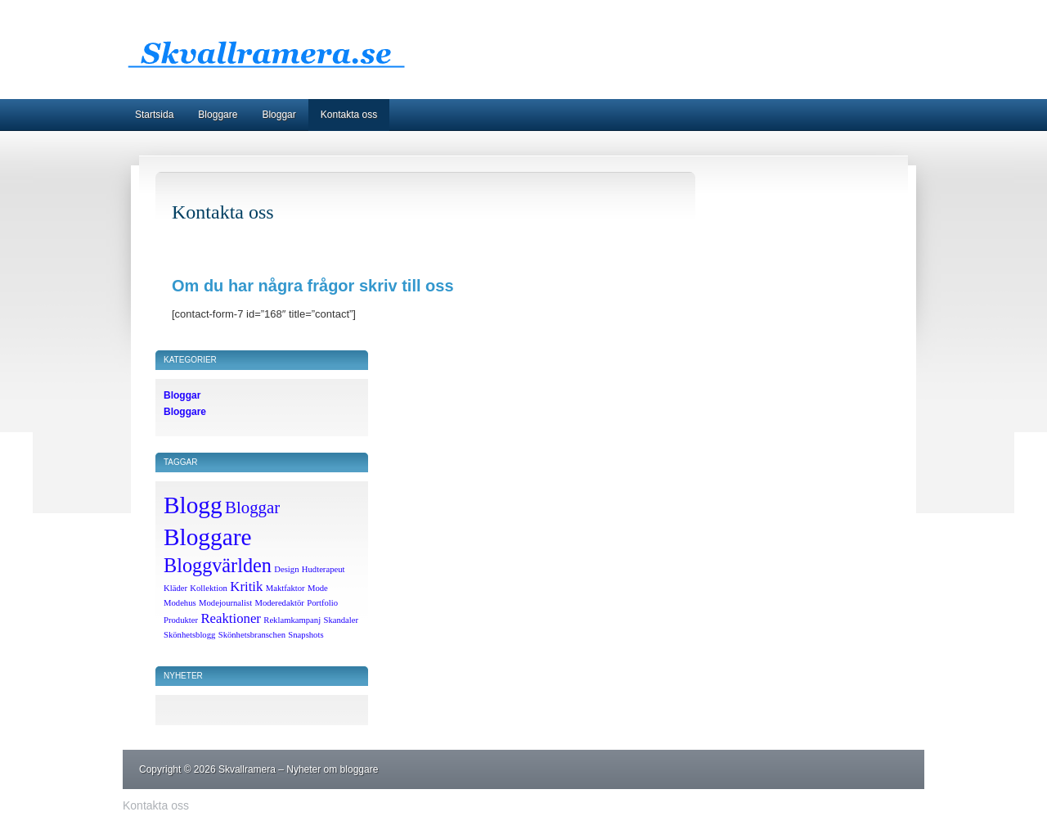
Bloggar (278, 114)
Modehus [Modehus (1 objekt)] (180, 602)
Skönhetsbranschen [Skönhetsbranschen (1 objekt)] (251, 634)
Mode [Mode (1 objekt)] (318, 588)
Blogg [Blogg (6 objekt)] (193, 505)
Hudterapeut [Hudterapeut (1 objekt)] (323, 569)
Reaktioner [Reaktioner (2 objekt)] (230, 618)
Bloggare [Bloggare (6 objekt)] (208, 537)
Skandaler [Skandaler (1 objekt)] (340, 620)
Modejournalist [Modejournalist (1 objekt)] (225, 602)
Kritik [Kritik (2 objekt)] (246, 586)
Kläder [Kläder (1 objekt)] (175, 588)
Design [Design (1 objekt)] (286, 569)
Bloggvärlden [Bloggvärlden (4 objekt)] (218, 565)
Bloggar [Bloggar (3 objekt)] (252, 507)
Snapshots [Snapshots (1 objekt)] (305, 634)
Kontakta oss (349, 114)
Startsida (154, 114)
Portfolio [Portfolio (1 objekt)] (322, 602)
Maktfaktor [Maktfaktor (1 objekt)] (285, 588)
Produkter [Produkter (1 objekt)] (181, 620)
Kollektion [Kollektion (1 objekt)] (208, 588)
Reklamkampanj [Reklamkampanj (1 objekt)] (292, 620)
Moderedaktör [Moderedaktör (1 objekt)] (278, 602)
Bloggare (217, 114)
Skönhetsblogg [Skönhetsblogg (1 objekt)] (189, 634)
